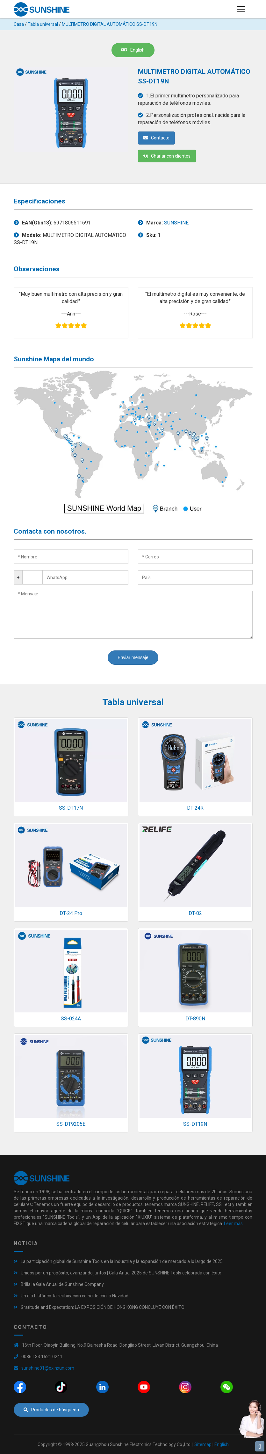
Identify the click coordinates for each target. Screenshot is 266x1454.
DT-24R (195, 808)
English (133, 50)
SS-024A (71, 1019)
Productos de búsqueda (51, 1409)
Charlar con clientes (167, 156)
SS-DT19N (195, 1124)
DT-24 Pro (71, 913)
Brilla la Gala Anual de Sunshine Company (62, 1284)
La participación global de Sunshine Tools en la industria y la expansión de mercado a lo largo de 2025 (122, 1261)
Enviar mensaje (133, 657)
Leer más (233, 1223)
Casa (19, 24)
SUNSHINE (176, 223)
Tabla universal (43, 24)
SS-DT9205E (70, 1124)
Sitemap (203, 1444)
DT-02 (195, 913)
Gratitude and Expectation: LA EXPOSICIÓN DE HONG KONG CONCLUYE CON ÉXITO (102, 1307)
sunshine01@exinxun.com (47, 1368)
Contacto (156, 137)
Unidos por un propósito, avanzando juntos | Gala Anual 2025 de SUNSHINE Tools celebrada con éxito (121, 1272)
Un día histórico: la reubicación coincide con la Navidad (74, 1295)
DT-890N (195, 1019)
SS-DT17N (71, 808)
